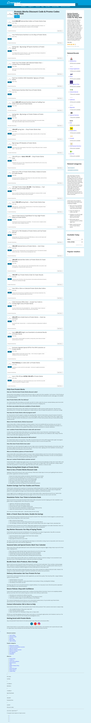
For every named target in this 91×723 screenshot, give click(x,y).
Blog (43, 6)
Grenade (72, 138)
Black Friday (12, 639)
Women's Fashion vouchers (15, 649)
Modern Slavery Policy (14, 665)
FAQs (10, 664)
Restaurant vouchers (65, 6)
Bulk (71, 123)
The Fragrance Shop (74, 84)
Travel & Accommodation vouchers (17, 647)
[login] (71, 44)
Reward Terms (12, 662)
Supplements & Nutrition (73, 170)
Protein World (73, 130)
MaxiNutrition (73, 61)
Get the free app (13, 668)
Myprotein (72, 107)
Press (10, 667)
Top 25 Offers (12, 635)
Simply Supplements (74, 68)
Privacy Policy (12, 658)
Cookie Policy (12, 671)
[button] (23, 6)
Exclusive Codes (12, 636)
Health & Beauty (71, 167)
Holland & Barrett (74, 92)
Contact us (11, 660)
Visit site (69, 42)
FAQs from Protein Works (16, 389)
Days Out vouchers (13, 648)
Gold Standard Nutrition (75, 146)
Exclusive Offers (55, 6)
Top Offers (47, 6)
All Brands (11, 654)
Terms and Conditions (14, 661)
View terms (60, 30)
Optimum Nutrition (74, 115)
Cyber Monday (12, 640)
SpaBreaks (72, 99)
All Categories (12, 652)
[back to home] (14, 2)
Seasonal (38, 6)
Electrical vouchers (13, 651)
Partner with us (12, 669)
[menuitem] (23, 6)
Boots (71, 76)
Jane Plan (72, 153)
